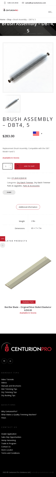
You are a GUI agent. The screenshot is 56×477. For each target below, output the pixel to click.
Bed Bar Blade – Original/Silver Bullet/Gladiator (28, 307)
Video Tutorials (7, 379)
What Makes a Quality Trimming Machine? (18, 414)
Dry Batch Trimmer (25, 182)
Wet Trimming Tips (9, 389)
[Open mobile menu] (50, 11)
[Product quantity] (6, 166)
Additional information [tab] (28, 207)
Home (2, 19)
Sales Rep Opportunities (11, 437)
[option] (14, 104)
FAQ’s (3, 418)
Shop (9, 19)
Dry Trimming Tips (9, 392)
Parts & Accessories (31, 186)
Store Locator (7, 450)
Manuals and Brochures (11, 386)
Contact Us (6, 446)
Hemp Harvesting (8, 440)
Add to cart (29, 166)
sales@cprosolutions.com (35, 3)
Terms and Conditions (10, 453)
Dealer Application (8, 434)
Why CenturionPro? (9, 411)
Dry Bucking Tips (8, 395)
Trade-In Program (8, 443)
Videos (4, 382)
